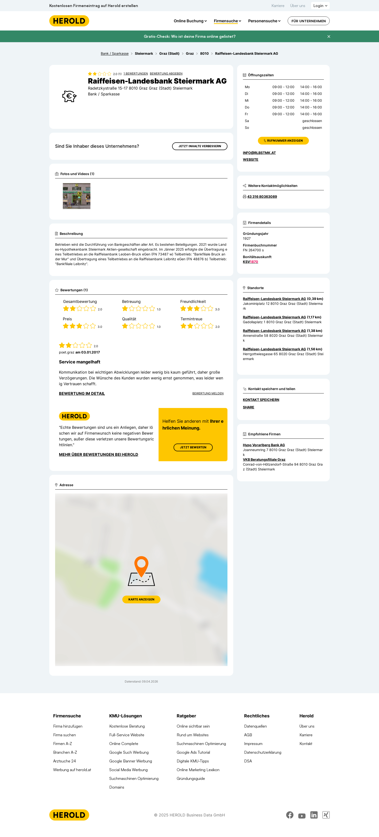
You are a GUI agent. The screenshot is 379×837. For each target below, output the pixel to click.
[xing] (326, 815)
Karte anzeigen (141, 599)
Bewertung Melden (208, 393)
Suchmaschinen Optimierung (134, 778)
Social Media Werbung (128, 769)
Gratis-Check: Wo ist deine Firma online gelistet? (189, 36)
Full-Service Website (126, 734)
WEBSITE (250, 159)
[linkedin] (314, 815)
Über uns (297, 5)
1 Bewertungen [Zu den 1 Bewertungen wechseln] (136, 73)
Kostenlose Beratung (127, 726)
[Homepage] (69, 20)
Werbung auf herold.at (72, 769)
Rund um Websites (193, 734)
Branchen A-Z (65, 752)
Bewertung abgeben (166, 73)
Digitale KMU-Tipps (193, 761)
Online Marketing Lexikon (198, 769)
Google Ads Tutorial (193, 752)
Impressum (253, 743)
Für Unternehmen (309, 21)
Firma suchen (64, 734)
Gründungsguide (191, 778)
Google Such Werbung (129, 752)
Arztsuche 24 (64, 761)
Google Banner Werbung (130, 761)
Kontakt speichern (261, 400)
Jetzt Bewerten (193, 447)
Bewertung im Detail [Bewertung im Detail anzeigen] (82, 393)
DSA (248, 761)
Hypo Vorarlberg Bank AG (264, 445)
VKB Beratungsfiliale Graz (264, 459)
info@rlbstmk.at (259, 153)
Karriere (277, 5)
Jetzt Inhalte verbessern (199, 146)
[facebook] (289, 815)
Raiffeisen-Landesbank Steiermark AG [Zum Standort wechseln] (274, 299)
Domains (116, 787)
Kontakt (305, 743)
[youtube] (302, 815)
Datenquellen (255, 726)
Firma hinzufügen (67, 726)
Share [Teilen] (248, 407)
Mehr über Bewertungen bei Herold (98, 454)
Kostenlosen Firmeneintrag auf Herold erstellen (93, 5)
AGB (248, 734)
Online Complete (123, 743)
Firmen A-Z (62, 743)
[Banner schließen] (329, 36)
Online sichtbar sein (193, 726)
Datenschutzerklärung (262, 752)
